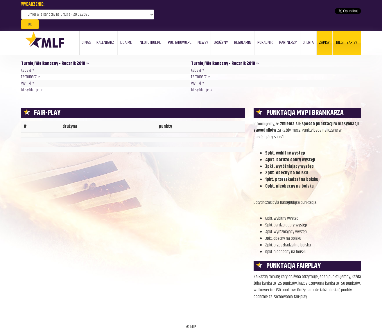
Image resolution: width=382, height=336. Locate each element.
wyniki (26, 83)
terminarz (29, 76)
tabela (26, 70)
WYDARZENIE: (32, 4)
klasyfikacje (30, 90)
